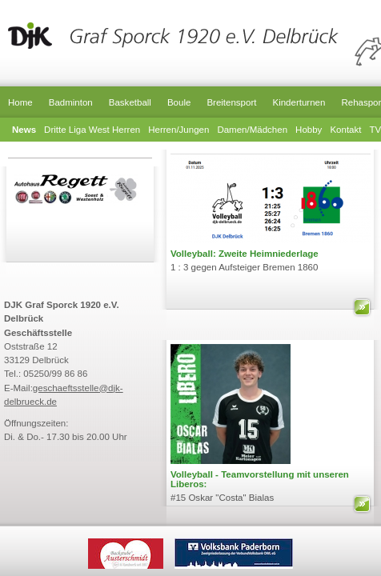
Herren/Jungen (178, 129)
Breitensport (231, 102)
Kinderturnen (298, 102)
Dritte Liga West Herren (92, 129)
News (24, 129)
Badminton (71, 102)
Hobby (308, 129)
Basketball (130, 102)
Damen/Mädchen (252, 129)
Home (20, 102)
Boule (178, 102)
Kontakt (345, 129)
